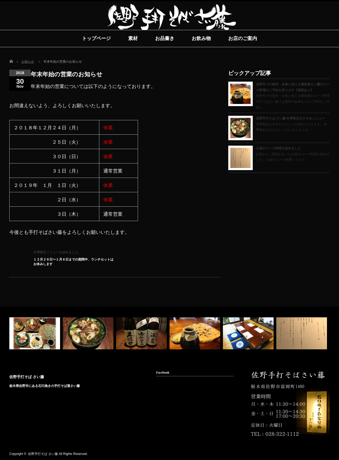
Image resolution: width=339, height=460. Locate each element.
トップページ (96, 38)
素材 (133, 38)
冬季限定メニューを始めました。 (57, 252)
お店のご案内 (242, 38)
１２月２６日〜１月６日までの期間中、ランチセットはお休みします (73, 262)
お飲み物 (201, 38)
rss (310, 454)
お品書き (164, 38)
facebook (318, 454)
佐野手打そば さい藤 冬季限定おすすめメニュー (290, 118)
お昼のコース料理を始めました (278, 148)
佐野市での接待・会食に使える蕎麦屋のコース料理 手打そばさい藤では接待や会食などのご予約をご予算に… (293, 101)
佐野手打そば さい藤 (26, 377)
